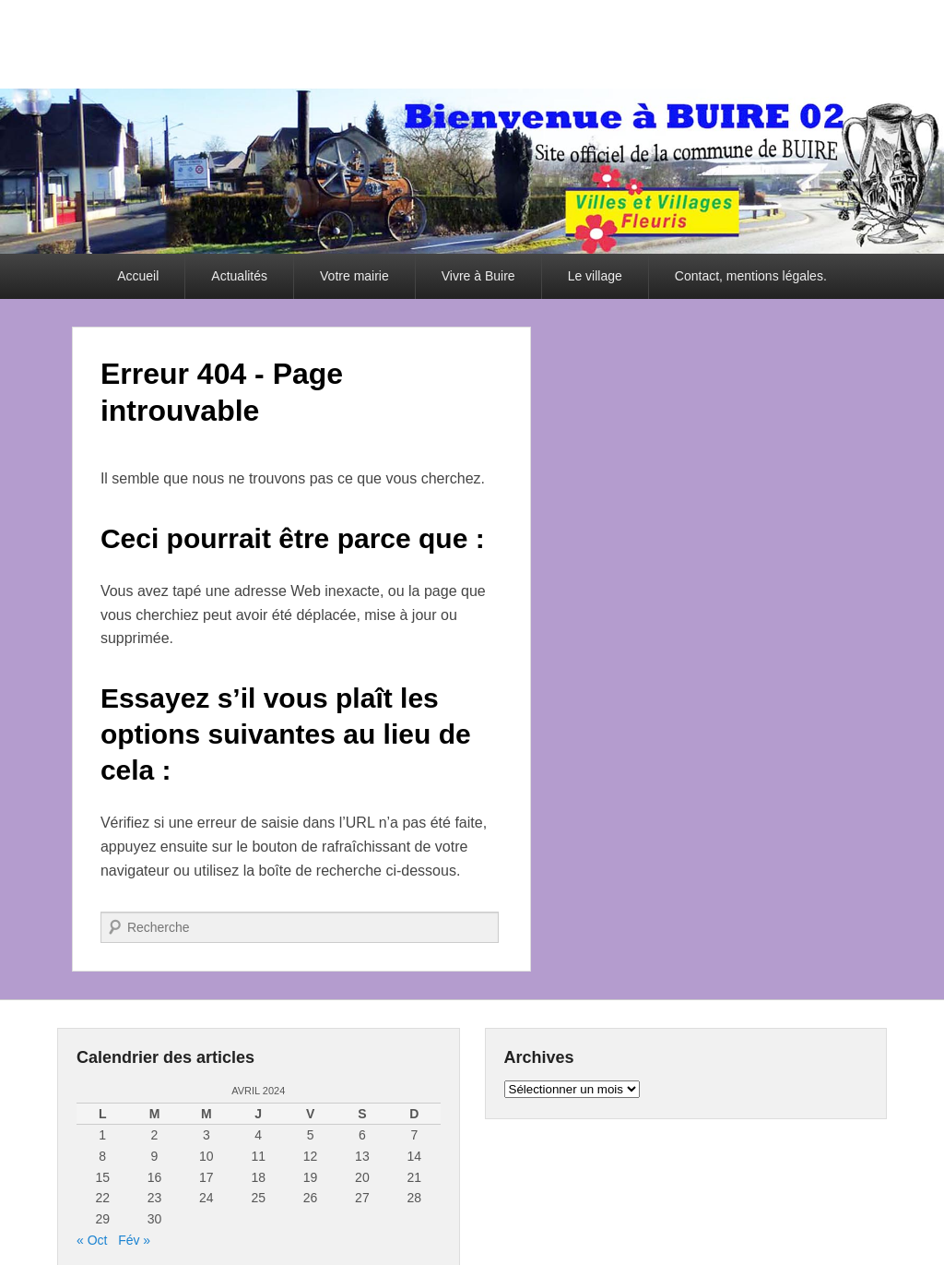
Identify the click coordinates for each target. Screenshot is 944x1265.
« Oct (92, 1240)
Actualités (239, 276)
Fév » (134, 1240)
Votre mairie (354, 276)
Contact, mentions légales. (751, 276)
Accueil (138, 276)
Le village (595, 276)
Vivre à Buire (478, 276)
